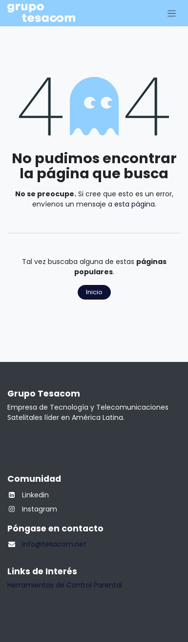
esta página (134, 204)
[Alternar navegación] (172, 13)
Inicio (94, 292)
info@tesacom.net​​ (54, 544)
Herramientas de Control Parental (64, 585)
